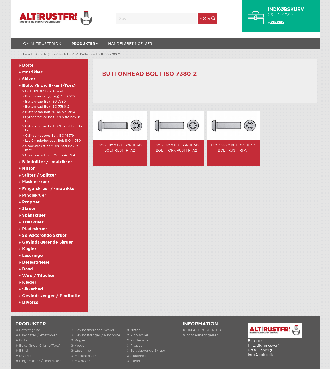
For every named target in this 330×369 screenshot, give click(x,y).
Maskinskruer (35, 182)
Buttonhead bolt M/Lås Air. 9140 (50, 112)
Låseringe (32, 256)
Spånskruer (34, 215)
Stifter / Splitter (39, 175)
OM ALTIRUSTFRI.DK (42, 43)
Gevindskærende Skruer (47, 242)
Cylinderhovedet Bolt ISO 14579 (49, 135)
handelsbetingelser (130, 43)
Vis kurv (277, 22)
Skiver (28, 79)
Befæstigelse (36, 262)
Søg (204, 19)
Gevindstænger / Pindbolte (51, 296)
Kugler (29, 249)
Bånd (27, 269)
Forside (28, 54)
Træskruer (33, 222)
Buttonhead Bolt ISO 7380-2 (100, 54)
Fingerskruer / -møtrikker (49, 189)
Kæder (29, 282)
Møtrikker (32, 72)
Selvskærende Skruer (44, 236)
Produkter (85, 43)
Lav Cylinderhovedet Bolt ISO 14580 (53, 140)
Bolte (28, 66)
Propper (31, 202)
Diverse (30, 303)
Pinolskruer (34, 195)
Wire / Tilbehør (38, 276)
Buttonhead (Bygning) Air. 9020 (50, 96)
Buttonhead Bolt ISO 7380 (45, 101)
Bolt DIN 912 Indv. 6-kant (44, 91)
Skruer (29, 209)
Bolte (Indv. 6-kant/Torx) (56, 54)
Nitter (28, 169)
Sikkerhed (32, 289)
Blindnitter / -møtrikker (47, 162)
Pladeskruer (34, 229)
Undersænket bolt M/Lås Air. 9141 (50, 155)
